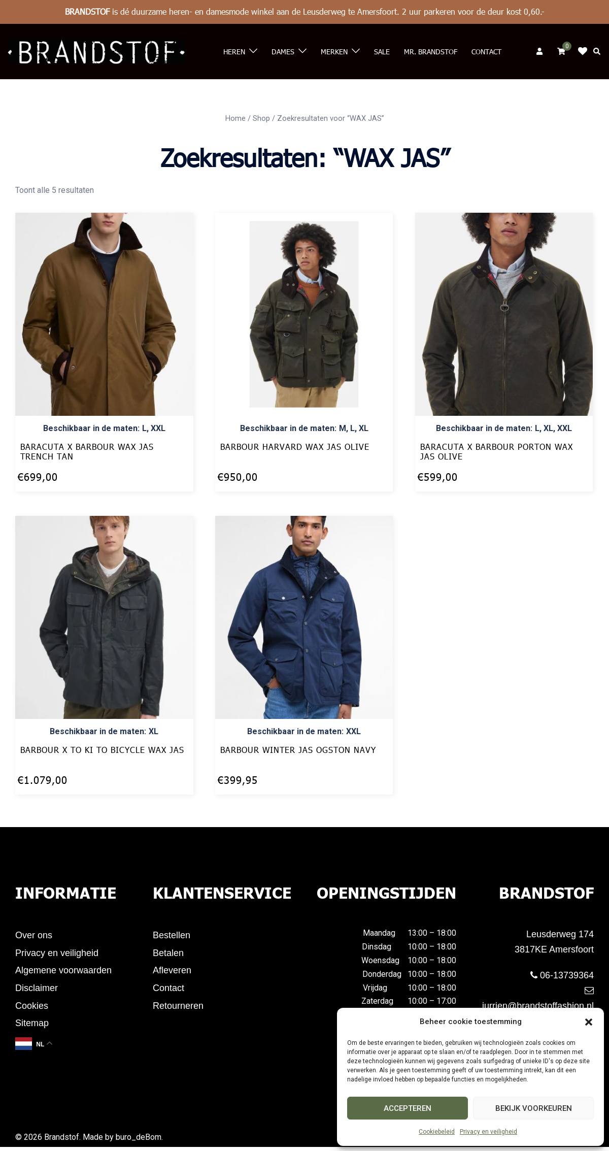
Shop (261, 118)
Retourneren (178, 1009)
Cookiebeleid (437, 1131)
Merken (334, 51)
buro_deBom (138, 1141)
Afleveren (172, 972)
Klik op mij (585, 51)
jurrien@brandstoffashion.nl (538, 998)
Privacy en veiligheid (488, 1131)
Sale (382, 51)
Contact (486, 51)
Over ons (33, 936)
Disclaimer (36, 990)
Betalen (168, 954)
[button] (589, 1022)
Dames (283, 51)
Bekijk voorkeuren (533, 1108)
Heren (234, 51)
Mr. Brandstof (430, 51)
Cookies (31, 1009)
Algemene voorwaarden (63, 972)
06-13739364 (562, 975)
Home (235, 118)
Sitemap (32, 1027)
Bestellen (171, 936)
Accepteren (407, 1108)
